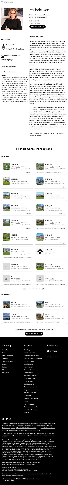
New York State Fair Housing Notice (12, 467)
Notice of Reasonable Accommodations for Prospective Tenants (19, 470)
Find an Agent (28, 373)
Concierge (27, 350)
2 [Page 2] (27, 289)
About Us (5, 350)
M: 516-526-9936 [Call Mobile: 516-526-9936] (34, 21)
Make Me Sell (28, 367)
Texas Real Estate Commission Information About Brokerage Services (21, 462)
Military (26, 401)
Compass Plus (28, 381)
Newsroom (5, 373)
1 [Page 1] (24, 289)
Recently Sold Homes (30, 410)
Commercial (27, 395)
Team (4, 353)
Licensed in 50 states (9, 480)
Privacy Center (46, 423)
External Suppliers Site (31, 407)
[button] (2, 2)
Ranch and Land (29, 404)
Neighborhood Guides (31, 390)
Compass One (28, 364)
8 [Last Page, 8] (43, 289)
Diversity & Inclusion (30, 387)
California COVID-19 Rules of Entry (26, 428)
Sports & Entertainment (31, 398)
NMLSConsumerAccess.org (31, 479)
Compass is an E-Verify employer (34, 426)
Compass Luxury (29, 370)
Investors (5, 358)
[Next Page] (46, 289)
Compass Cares (29, 384)
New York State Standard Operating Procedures (15, 469)
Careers (4, 364)
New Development (30, 393)
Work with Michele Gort (37, 26)
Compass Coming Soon (31, 355)
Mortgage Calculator (30, 375)
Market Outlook (29, 361)
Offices (4, 370)
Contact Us (5, 367)
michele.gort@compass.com (38, 17)
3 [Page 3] (30, 289)
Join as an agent (7, 361)
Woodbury (42, 329)
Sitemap (26, 412)
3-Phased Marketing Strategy (33, 358)
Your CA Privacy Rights (48, 428)
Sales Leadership (7, 355)
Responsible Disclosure (16, 426)
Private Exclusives (29, 353)
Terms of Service (36, 423)
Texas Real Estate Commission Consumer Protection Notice (18, 464)
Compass (17, 329)
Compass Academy (30, 378)
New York (34, 329)
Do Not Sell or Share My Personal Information (16, 423)
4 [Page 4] (33, 289)
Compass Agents (26, 329)
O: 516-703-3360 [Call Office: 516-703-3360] (34, 23)
